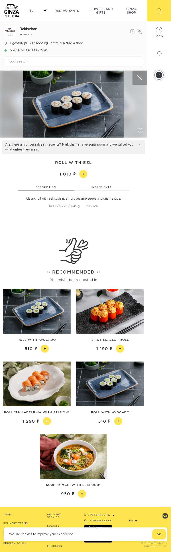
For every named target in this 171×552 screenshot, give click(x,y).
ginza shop (131, 10)
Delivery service (54, 516)
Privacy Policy (15, 543)
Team (7, 514)
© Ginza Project (153, 543)
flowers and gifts (101, 10)
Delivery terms (15, 523)
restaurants (67, 10)
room (101, 144)
